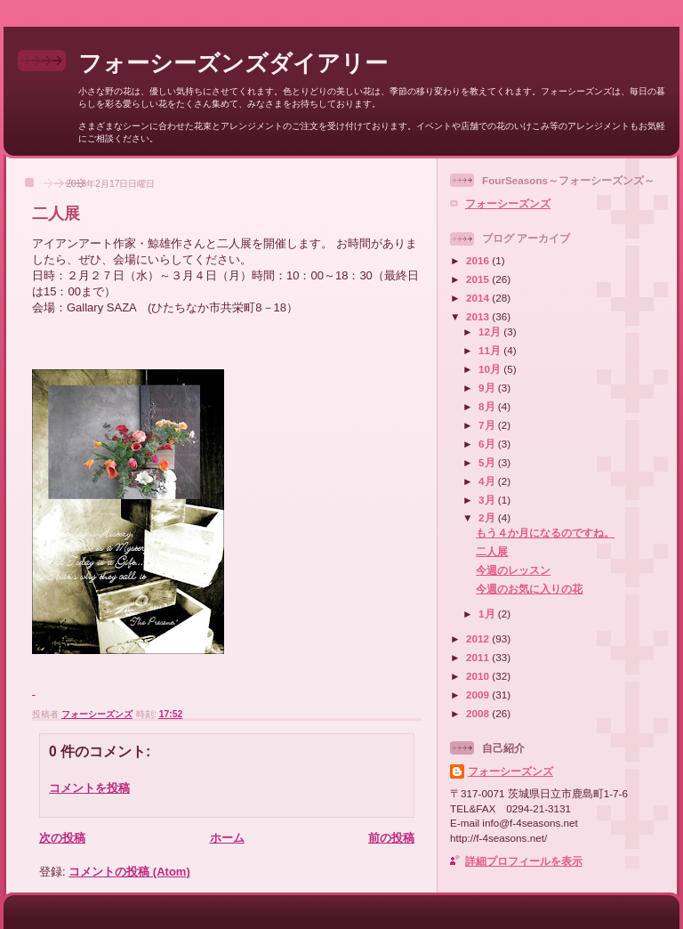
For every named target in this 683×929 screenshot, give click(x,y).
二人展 (492, 551)
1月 (488, 613)
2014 (479, 297)
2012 (479, 638)
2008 (479, 713)
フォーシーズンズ (507, 203)
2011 (479, 657)
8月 (488, 406)
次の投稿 (62, 837)
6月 (488, 443)
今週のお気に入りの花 (529, 588)
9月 (488, 387)
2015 (479, 279)
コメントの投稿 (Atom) (129, 871)
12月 (490, 331)
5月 (488, 462)
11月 (490, 350)
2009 (479, 694)
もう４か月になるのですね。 (545, 532)
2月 (488, 517)
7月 (488, 425)
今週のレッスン (513, 570)
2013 (479, 316)
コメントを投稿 (89, 788)
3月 (488, 499)
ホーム (227, 837)
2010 (479, 676)
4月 (488, 481)
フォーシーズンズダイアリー (233, 63)
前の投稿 (391, 837)
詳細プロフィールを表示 (524, 861)
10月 (490, 369)
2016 (479, 260)
